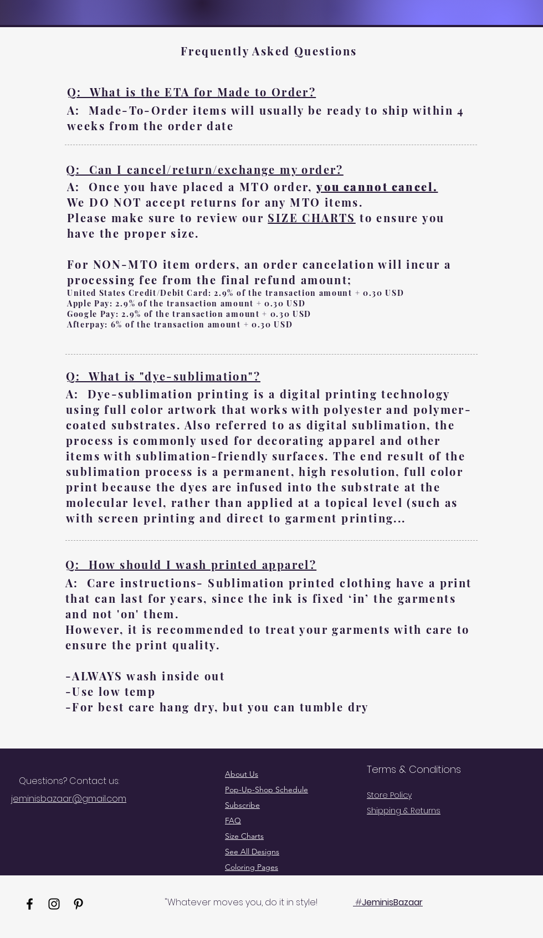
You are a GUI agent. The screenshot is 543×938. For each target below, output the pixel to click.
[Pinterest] (78, 903)
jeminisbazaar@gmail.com (68, 798)
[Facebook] (29, 903)
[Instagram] (54, 903)
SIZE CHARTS (311, 217)
